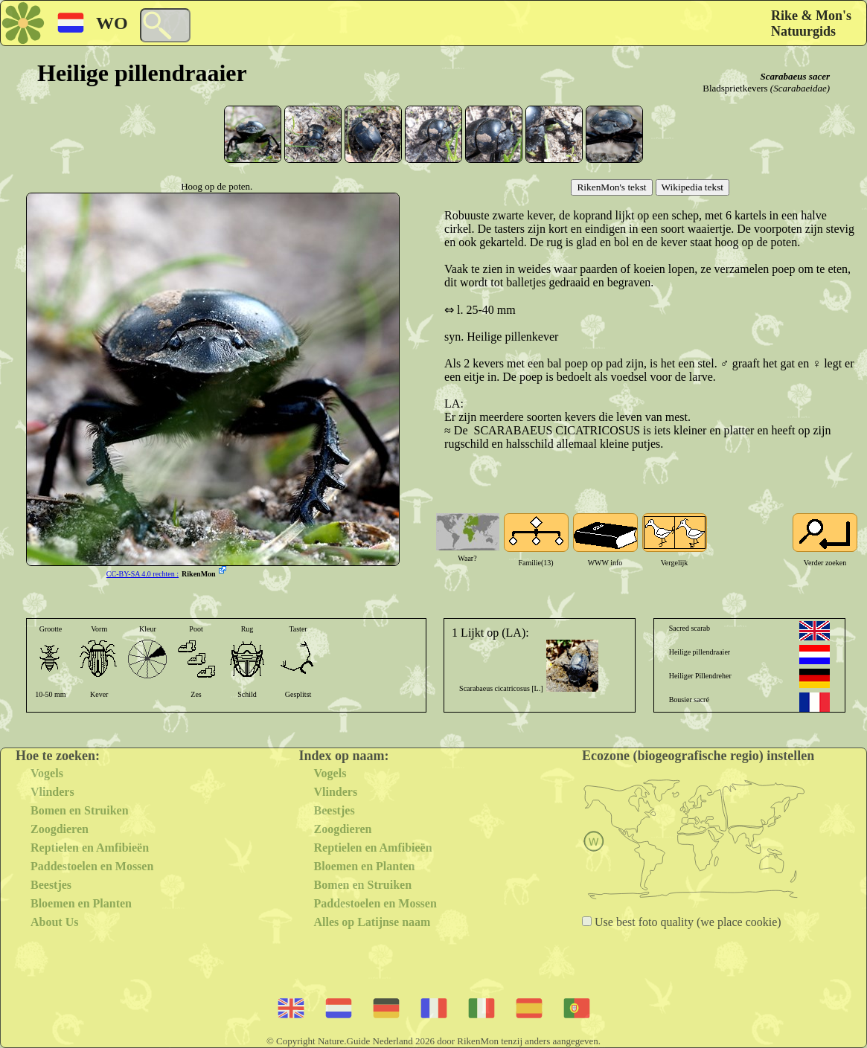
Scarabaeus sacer (795, 76)
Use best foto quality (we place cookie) (686, 922)
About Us (54, 922)
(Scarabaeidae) (800, 88)
